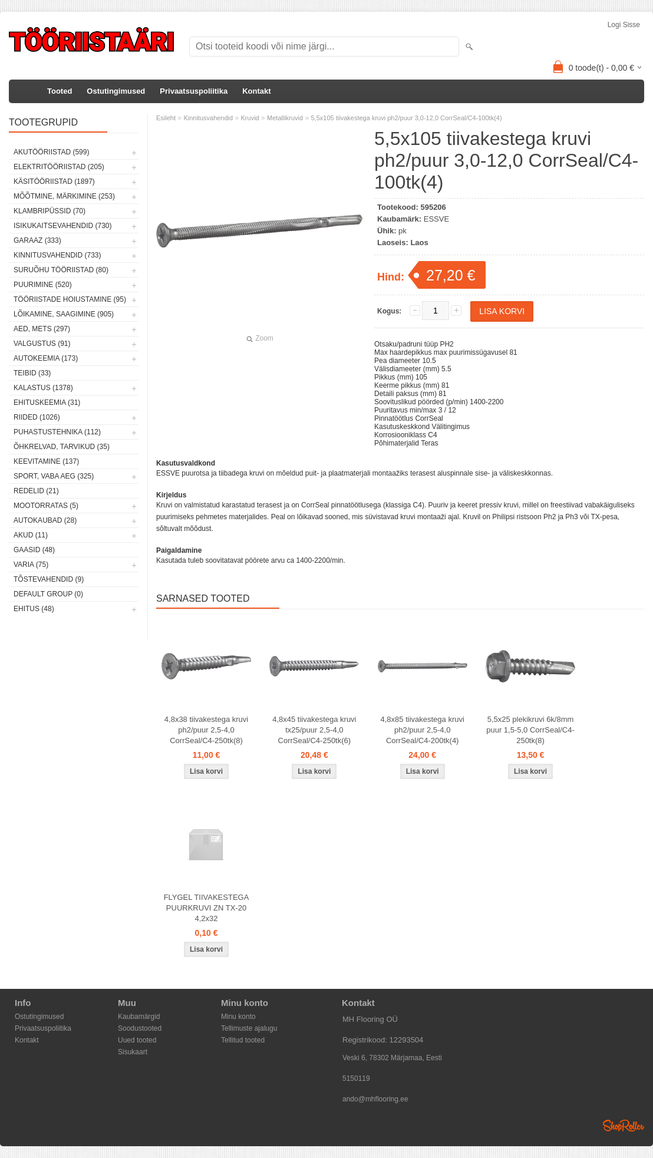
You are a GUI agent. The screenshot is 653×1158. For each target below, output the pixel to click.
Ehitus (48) (34, 609)
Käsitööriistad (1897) (54, 181)
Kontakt (256, 91)
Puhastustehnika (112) (57, 432)
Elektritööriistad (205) (59, 167)
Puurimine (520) (43, 285)
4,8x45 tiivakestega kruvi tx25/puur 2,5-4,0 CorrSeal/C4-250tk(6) (314, 730)
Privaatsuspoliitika (193, 91)
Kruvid (250, 117)
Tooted (59, 91)
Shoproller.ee (623, 1125)
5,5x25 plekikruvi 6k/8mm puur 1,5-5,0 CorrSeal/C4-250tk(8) (530, 730)
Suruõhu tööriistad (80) (61, 270)
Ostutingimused (116, 91)
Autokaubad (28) (45, 520)
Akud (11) (31, 535)
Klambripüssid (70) (49, 211)
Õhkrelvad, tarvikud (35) (62, 447)
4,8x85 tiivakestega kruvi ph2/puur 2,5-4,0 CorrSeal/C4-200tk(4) (422, 730)
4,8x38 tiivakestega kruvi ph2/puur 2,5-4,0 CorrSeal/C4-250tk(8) (206, 730)
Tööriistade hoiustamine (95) (70, 299)
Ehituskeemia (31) (47, 402)
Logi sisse (624, 25)
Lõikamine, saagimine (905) (64, 314)
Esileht (166, 117)
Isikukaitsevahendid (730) (63, 226)
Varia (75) (31, 564)
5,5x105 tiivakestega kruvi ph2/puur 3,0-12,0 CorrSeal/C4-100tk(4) (406, 117)
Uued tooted (137, 1040)
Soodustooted (139, 1028)
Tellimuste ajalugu (249, 1028)
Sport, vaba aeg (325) (54, 476)
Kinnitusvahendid (208, 117)
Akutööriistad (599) (51, 152)
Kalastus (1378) (43, 388)
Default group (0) (48, 594)
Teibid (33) (32, 373)
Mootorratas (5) (46, 506)
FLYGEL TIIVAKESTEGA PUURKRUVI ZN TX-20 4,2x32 (206, 908)
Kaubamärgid (139, 1016)
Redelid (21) (36, 491)
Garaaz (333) (37, 240)
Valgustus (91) (42, 343)
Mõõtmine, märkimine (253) (64, 196)
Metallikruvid (285, 117)
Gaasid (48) (34, 550)
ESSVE (436, 219)
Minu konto (238, 1016)
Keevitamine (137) (46, 461)
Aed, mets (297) (42, 329)
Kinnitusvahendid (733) (57, 255)
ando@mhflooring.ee (375, 1099)
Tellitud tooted (243, 1040)
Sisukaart (132, 1052)
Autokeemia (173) (46, 358)
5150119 (356, 1078)
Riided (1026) (37, 417)
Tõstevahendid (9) (49, 579)
